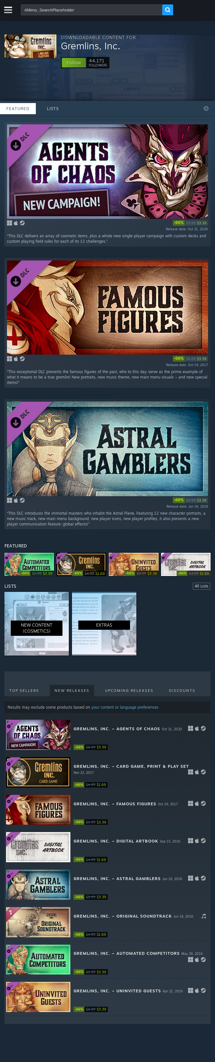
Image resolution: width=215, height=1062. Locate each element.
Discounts (182, 690)
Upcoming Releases (129, 690)
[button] (74, 62)
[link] (190, 223)
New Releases (72, 690)
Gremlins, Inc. (90, 46)
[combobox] (91, 9)
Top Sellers (24, 690)
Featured (17, 108)
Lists (53, 108)
